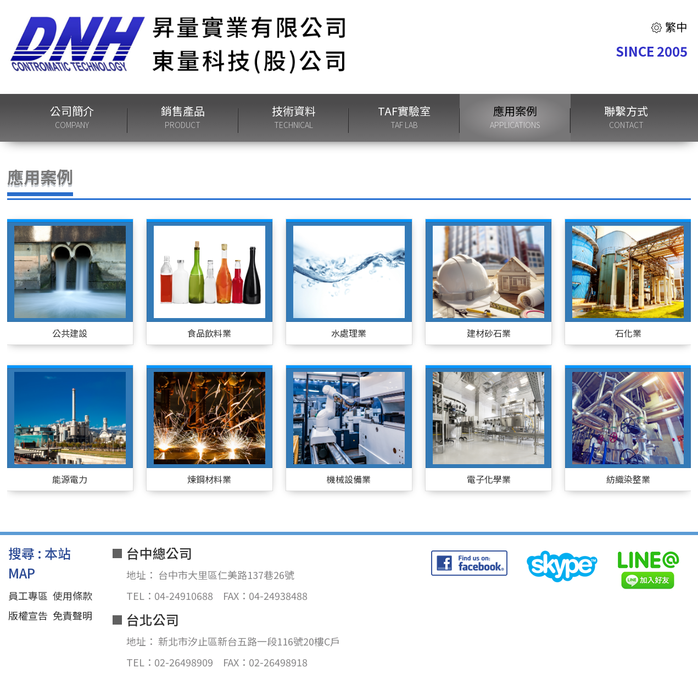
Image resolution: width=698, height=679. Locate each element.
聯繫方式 (626, 117)
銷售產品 (183, 117)
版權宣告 (28, 615)
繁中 (668, 27)
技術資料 (294, 117)
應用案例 (515, 117)
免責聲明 (72, 615)
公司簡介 (72, 117)
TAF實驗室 (404, 117)
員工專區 (28, 595)
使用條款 (72, 595)
